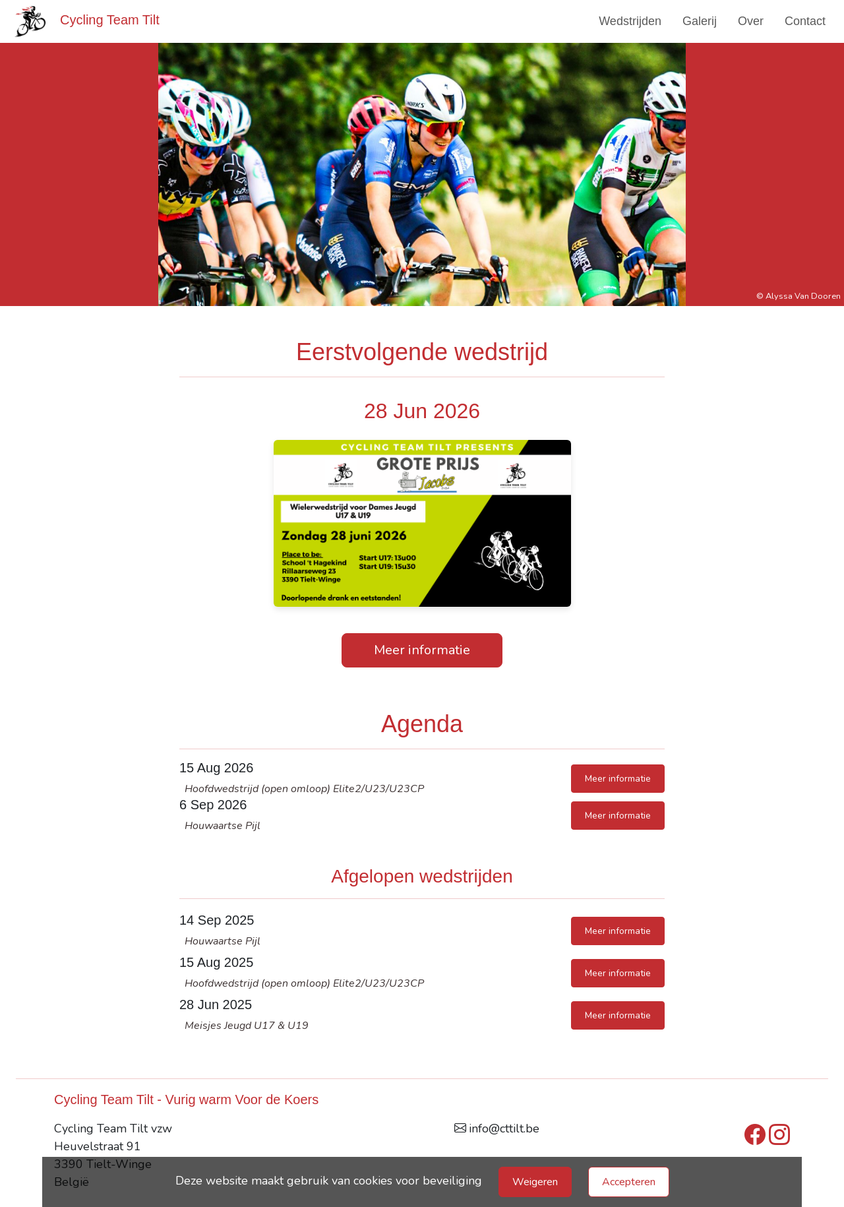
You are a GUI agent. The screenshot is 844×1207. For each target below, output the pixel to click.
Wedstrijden (630, 21)
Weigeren (535, 1182)
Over (751, 21)
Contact (805, 21)
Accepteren (628, 1182)
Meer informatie (422, 650)
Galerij (699, 21)
